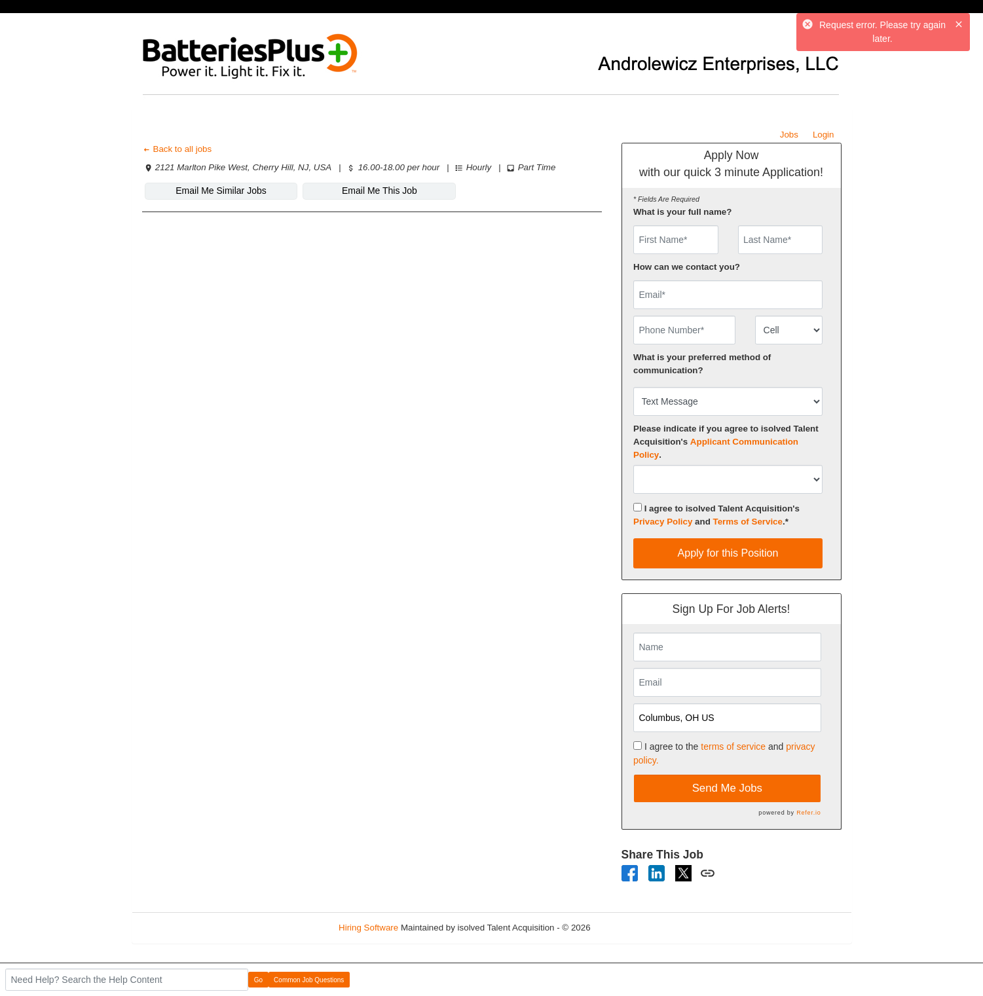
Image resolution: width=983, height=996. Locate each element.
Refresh (629, 927)
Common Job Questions (309, 980)
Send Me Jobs (727, 788)
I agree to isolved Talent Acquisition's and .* (716, 514)
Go (258, 980)
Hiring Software (368, 927)
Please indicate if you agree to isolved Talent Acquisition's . (726, 442)
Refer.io (808, 812)
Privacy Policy (662, 521)
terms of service (733, 746)
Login (823, 134)
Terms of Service (748, 521)
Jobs (789, 134)
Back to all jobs (177, 149)
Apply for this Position (728, 553)
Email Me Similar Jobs (221, 190)
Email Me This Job (379, 190)
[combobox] (789, 330)
